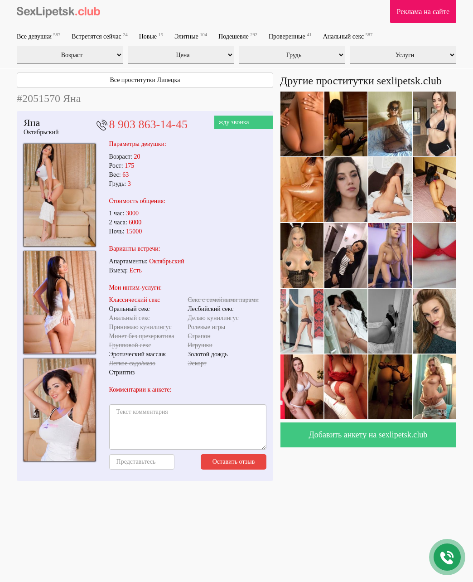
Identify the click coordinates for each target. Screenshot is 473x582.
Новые (151, 36)
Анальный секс (348, 36)
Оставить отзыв (233, 461)
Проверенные (290, 36)
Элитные (190, 36)
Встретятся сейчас (99, 36)
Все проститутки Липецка (145, 80)
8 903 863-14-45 (148, 124)
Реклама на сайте (423, 11)
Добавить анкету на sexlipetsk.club (368, 434)
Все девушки (38, 36)
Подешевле (237, 36)
